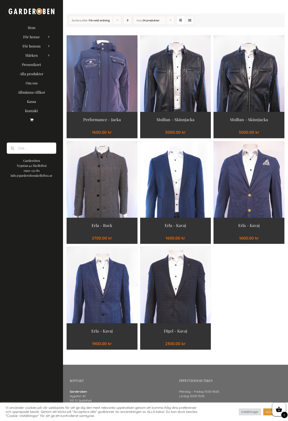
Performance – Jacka (102, 119)
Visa (148, 20)
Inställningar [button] (249, 412)
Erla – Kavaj (175, 225)
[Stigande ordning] (127, 20)
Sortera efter (91, 20)
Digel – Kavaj (175, 331)
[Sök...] (31, 148)
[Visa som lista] (189, 20)
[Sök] (12, 148)
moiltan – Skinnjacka (175, 119)
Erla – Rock (102, 225)
